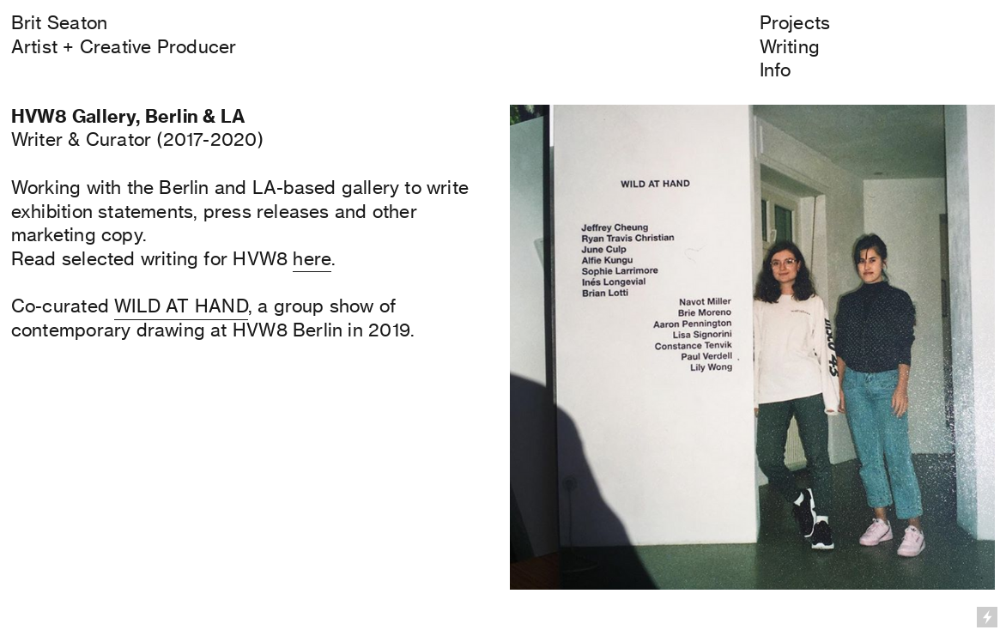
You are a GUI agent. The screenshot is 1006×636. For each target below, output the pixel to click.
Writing (790, 46)
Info (775, 69)
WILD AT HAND (181, 305)
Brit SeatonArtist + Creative (81, 34)
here (312, 258)
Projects (795, 22)
